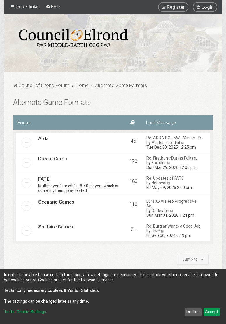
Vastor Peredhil (166, 142)
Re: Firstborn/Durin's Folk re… (172, 158)
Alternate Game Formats (52, 102)
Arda (43, 138)
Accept (211, 311)
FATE (44, 179)
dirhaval (159, 183)
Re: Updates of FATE (165, 178)
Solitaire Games (55, 227)
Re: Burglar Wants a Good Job (173, 226)
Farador (159, 162)
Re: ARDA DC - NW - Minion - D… (174, 138)
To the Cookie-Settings (25, 311)
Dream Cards (52, 159)
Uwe (156, 230)
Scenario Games (56, 202)
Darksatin (160, 210)
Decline (193, 311)
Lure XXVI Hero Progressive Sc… (171, 203)
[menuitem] (53, 6)
